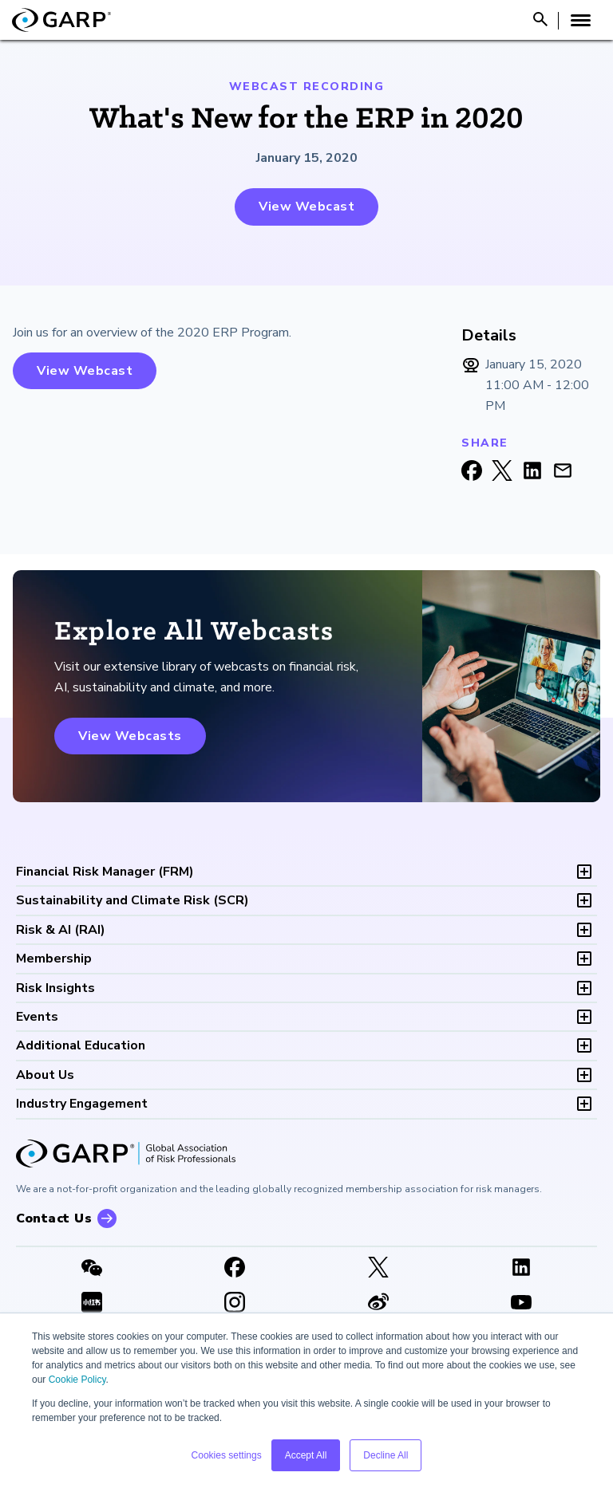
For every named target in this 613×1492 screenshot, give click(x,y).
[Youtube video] (522, 1304)
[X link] (378, 1269)
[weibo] (378, 1304)
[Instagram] (235, 1304)
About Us (45, 1075)
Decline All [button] (385, 1455)
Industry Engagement (82, 1103)
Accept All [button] (306, 1455)
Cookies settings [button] (227, 1455)
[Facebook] (235, 1269)
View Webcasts (130, 736)
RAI (60, 930)
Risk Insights (55, 988)
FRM (105, 871)
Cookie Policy (77, 1379)
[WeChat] (92, 1269)
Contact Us (54, 1218)
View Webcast (306, 206)
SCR (132, 900)
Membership (54, 958)
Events (37, 1017)
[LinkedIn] (522, 1269)
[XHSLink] (92, 1304)
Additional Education (80, 1045)
